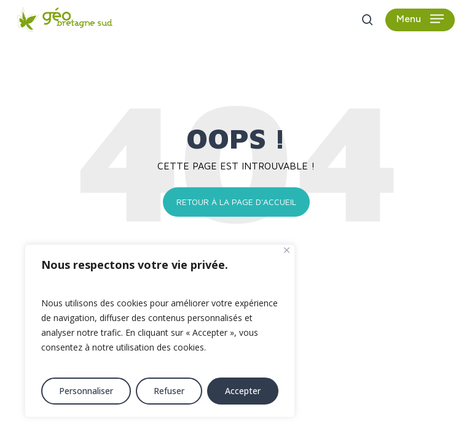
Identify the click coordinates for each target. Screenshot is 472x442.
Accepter (243, 391)
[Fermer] (286, 250)
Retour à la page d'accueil (236, 201)
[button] (420, 20)
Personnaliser (86, 391)
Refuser (169, 391)
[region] (160, 330)
